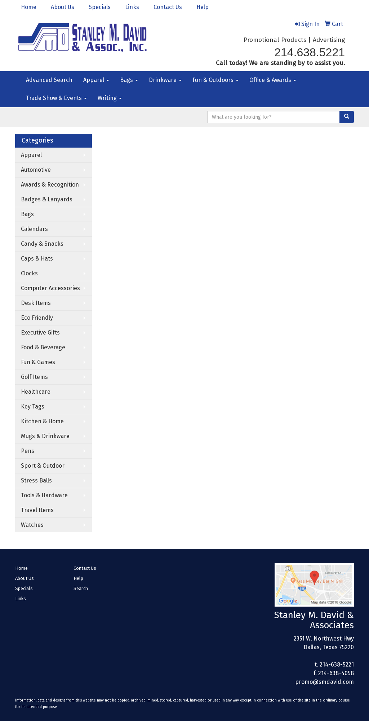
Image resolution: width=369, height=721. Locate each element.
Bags (129, 80)
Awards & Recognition (50, 184)
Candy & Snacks (42, 243)
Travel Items (37, 510)
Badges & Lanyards (46, 199)
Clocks (29, 273)
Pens (27, 450)
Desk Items (36, 303)
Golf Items (34, 376)
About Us (62, 7)
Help (202, 7)
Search (81, 588)
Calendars (34, 229)
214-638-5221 (337, 664)
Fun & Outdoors (215, 80)
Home (28, 7)
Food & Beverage (43, 347)
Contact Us (168, 7)
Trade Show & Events (56, 98)
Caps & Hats (37, 258)
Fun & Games (38, 362)
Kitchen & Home (42, 421)
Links (132, 7)
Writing (110, 98)
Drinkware (165, 80)
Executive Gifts (40, 332)
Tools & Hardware (44, 495)
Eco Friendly (37, 317)
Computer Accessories (50, 288)
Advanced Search (49, 80)
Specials (100, 7)
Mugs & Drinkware (45, 436)
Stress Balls (36, 480)
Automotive (36, 169)
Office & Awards (272, 80)
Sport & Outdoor (43, 465)
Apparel (96, 80)
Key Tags (32, 406)
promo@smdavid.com (324, 681)
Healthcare (35, 391)
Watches (32, 524)
